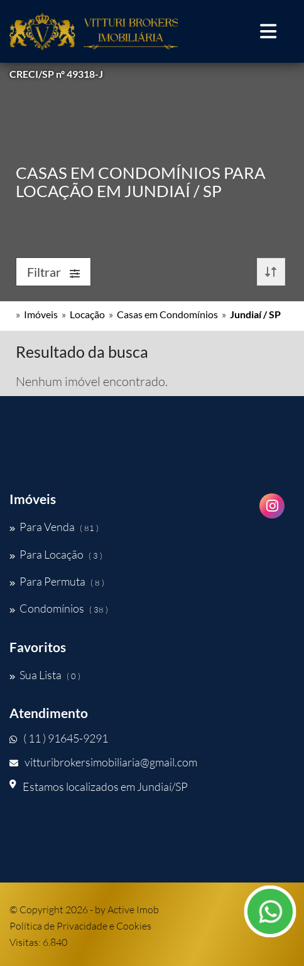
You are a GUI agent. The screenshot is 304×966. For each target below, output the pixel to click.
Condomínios (58, 608)
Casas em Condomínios (167, 314)
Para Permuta (56, 581)
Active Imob (133, 909)
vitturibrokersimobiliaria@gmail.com (103, 762)
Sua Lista (44, 675)
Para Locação (55, 554)
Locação (87, 314)
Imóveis (41, 314)
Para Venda (54, 527)
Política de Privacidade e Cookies (80, 926)
